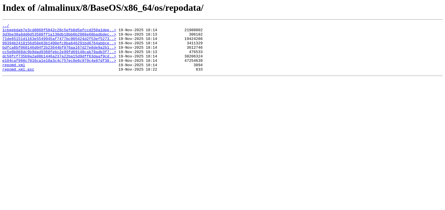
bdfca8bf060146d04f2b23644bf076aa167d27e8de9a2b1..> (59, 52)
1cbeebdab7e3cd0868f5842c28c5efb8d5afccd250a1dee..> (59, 31)
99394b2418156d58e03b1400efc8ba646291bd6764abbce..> (59, 47)
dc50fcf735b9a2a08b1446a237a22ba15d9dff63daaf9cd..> (59, 63)
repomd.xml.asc (18, 78)
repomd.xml (13, 73)
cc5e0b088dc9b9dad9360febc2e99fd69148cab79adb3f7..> (59, 57)
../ (5, 26)
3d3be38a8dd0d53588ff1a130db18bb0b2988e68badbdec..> (59, 36)
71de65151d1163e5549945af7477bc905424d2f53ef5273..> (59, 42)
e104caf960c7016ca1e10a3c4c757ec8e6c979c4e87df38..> (59, 68)
